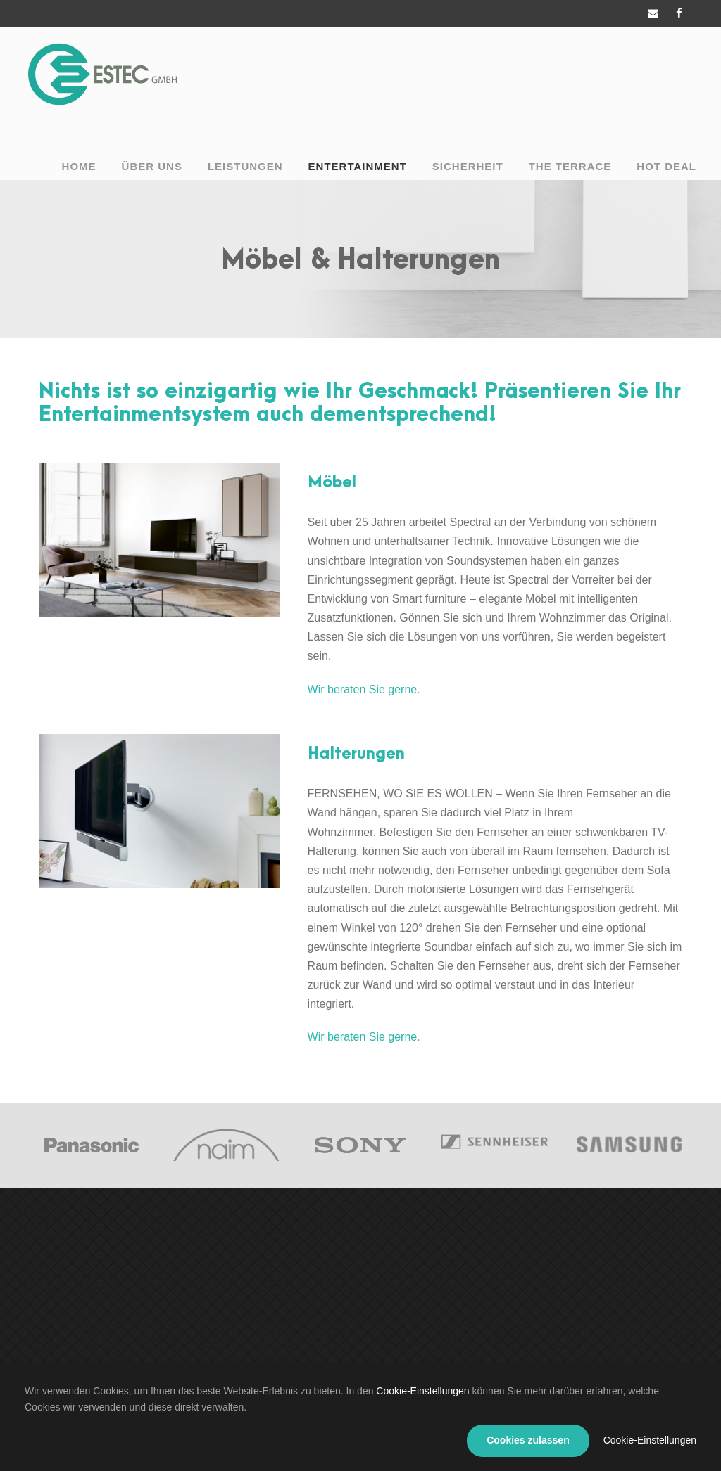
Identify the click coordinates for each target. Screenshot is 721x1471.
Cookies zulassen (528, 1440)
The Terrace (570, 166)
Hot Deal (666, 166)
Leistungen (245, 166)
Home (79, 166)
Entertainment (357, 166)
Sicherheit (467, 166)
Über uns (152, 166)
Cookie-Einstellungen (422, 1390)
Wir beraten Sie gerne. (364, 689)
